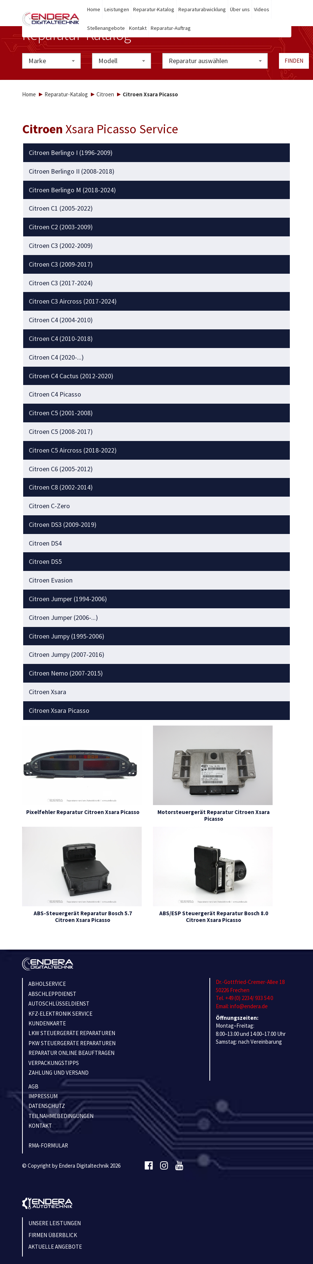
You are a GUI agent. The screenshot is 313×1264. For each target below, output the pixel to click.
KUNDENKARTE (47, 1023)
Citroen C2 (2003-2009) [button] (61, 227)
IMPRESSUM (43, 1096)
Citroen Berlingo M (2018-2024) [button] (72, 190)
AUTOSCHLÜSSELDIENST (58, 1003)
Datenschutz (46, 1105)
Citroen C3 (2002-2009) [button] (61, 245)
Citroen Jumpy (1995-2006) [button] (66, 636)
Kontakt (138, 28)
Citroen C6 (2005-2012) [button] (61, 469)
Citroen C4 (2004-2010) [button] (61, 320)
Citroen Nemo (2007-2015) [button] (66, 673)
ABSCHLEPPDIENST (52, 993)
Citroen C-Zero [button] (49, 506)
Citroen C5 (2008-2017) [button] (61, 431)
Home (93, 9)
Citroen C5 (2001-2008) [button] (61, 413)
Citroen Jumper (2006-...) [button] (63, 617)
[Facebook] (149, 1166)
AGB (33, 1086)
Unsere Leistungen (54, 1223)
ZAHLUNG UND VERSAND (58, 1072)
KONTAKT (40, 1125)
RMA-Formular (48, 1145)
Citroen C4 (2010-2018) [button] (61, 338)
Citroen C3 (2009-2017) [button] (61, 264)
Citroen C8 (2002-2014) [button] (61, 487)
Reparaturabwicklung (202, 9)
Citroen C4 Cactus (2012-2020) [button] (71, 376)
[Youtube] (179, 1166)
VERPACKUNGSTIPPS (53, 1062)
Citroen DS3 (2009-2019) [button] (62, 524)
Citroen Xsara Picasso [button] (59, 710)
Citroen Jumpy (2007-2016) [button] (66, 654)
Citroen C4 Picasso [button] (55, 394)
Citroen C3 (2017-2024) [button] (61, 283)
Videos (261, 9)
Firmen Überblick (52, 1235)
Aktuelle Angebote (55, 1246)
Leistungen (116, 9)
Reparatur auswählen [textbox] (198, 60)
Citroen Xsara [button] (47, 692)
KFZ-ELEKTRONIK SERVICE (60, 1013)
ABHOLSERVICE (47, 983)
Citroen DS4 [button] (45, 543)
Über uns (240, 9)
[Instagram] (164, 1166)
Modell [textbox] (107, 60)
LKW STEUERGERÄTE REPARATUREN (71, 1033)
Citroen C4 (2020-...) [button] (56, 357)
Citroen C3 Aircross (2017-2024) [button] (73, 301)
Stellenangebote (106, 28)
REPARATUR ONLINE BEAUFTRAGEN (71, 1052)
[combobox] (51, 61)
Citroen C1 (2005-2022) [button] (61, 208)
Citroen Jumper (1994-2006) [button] (68, 599)
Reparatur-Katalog (153, 9)
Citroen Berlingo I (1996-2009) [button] (71, 152)
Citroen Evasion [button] (51, 580)
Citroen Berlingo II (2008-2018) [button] (71, 171)
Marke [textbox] (37, 60)
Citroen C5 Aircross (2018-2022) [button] (73, 450)
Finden (294, 60)
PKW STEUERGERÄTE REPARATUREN (72, 1043)
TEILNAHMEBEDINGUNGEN (60, 1115)
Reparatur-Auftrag (171, 28)
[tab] (156, 152)
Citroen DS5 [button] (45, 561)
